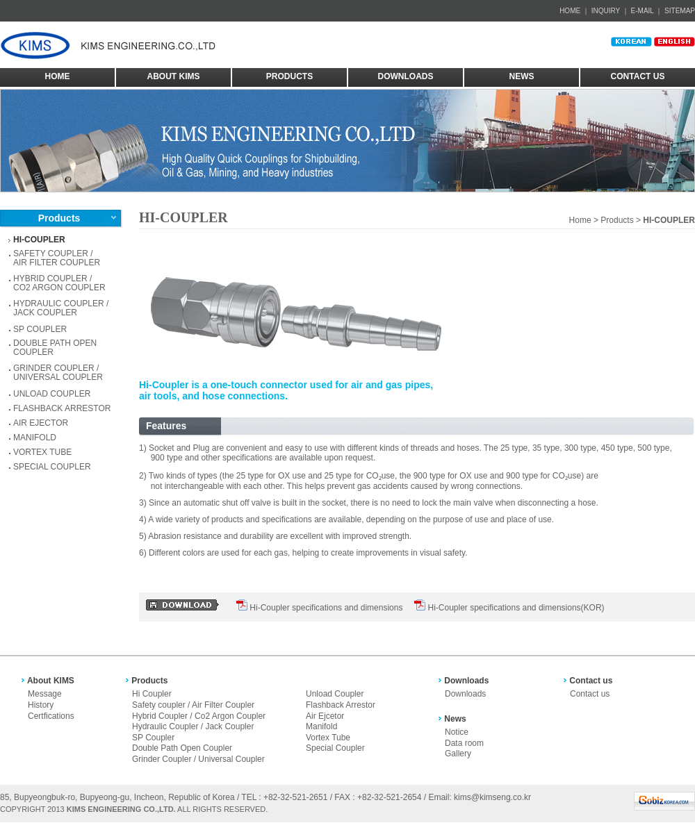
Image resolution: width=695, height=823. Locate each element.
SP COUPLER (40, 329)
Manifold (321, 726)
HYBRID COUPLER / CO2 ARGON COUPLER (59, 283)
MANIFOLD (34, 437)
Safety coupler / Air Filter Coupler (193, 705)
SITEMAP (679, 11)
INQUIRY (605, 11)
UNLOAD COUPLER (51, 394)
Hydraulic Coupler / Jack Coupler (193, 726)
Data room (464, 743)
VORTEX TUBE (42, 452)
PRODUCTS (289, 76)
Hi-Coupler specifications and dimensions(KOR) (515, 608)
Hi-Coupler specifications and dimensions (326, 608)
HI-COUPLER (39, 239)
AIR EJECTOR (40, 423)
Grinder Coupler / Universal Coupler (198, 759)
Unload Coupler (334, 694)
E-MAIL (642, 11)
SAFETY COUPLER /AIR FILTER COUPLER (56, 258)
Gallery (458, 753)
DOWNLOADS (406, 76)
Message (45, 694)
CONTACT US (638, 76)
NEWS (521, 76)
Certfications (51, 716)
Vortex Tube (328, 737)
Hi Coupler (152, 694)
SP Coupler (153, 737)
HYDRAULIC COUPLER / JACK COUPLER (60, 308)
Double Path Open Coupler (182, 748)
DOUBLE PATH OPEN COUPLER (55, 348)
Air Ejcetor (325, 716)
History (41, 705)
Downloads (465, 694)
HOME (569, 11)
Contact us (590, 694)
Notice (456, 732)
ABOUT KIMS (173, 76)
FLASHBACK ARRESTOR (62, 408)
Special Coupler (335, 748)
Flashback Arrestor (340, 705)
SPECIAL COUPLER (52, 467)
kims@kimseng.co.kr (492, 797)
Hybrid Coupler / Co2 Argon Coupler (198, 716)
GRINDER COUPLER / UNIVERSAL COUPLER (58, 373)
